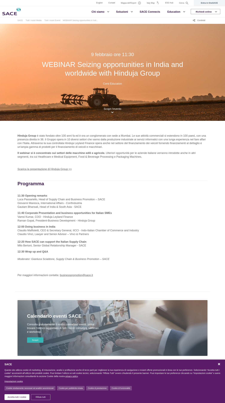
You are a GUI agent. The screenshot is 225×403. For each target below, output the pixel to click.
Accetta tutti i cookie (17, 397)
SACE (20, 20)
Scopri (35, 340)
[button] (108, 11)
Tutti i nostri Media (34, 20)
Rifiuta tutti (40, 397)
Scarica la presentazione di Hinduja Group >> (44, 169)
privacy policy (71, 376)
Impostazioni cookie (13, 381)
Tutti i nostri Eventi (52, 20)
